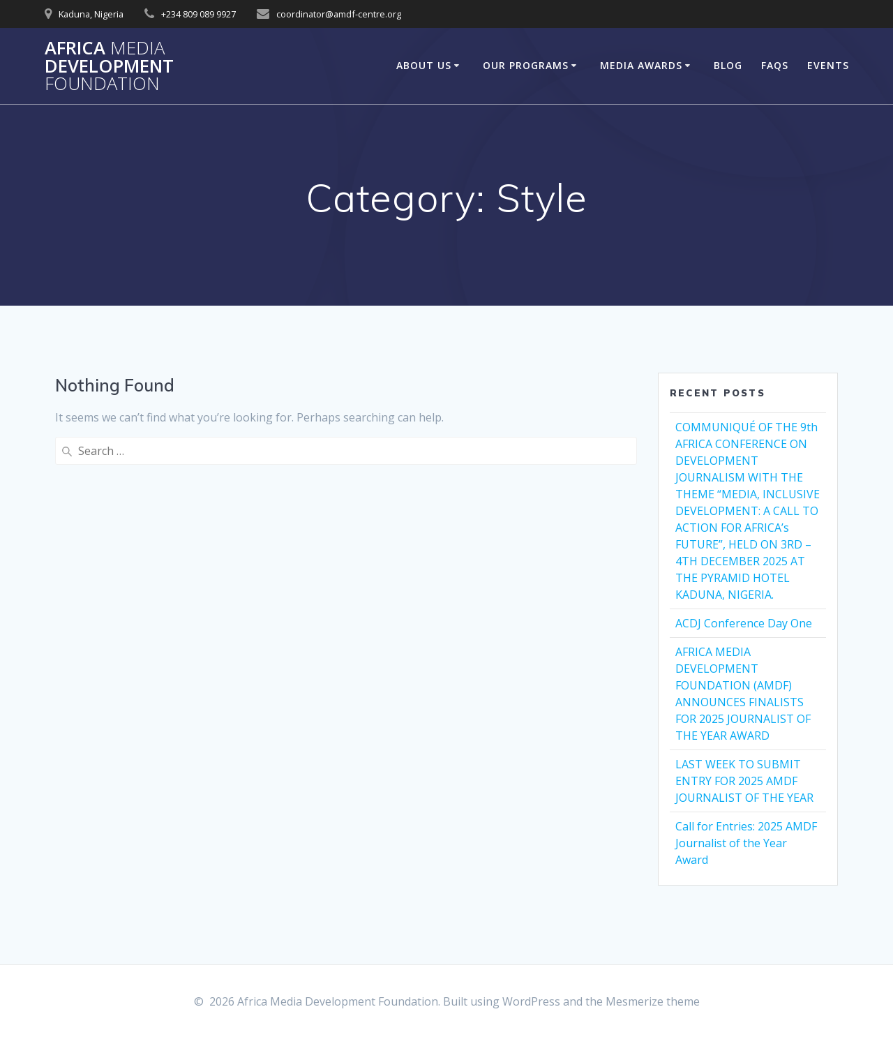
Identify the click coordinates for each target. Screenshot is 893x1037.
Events (828, 65)
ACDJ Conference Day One (743, 623)
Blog (728, 65)
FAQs (774, 65)
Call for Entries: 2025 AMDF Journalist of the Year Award (746, 843)
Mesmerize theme (653, 1001)
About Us (423, 65)
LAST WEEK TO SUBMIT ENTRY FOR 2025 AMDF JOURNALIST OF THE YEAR (744, 780)
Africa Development (109, 66)
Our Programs (526, 65)
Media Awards (641, 65)
